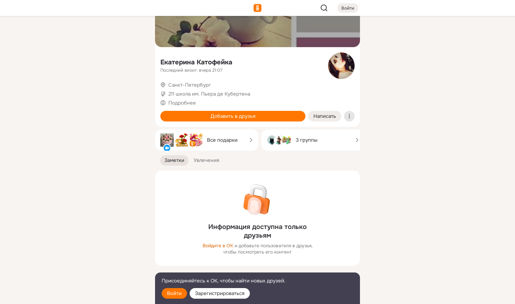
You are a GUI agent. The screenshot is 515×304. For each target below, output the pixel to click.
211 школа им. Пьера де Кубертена (209, 94)
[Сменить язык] (106, 267)
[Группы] (135, 31)
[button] (174, 160)
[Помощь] (76, 119)
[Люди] (105, 61)
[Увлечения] (105, 31)
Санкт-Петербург (189, 85)
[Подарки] (76, 90)
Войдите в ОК (218, 246)
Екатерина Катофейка (196, 62)
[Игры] (135, 90)
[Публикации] (76, 61)
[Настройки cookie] (106, 295)
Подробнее (182, 103)
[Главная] (76, 31)
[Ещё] (106, 253)
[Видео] (135, 61)
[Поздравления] (105, 90)
